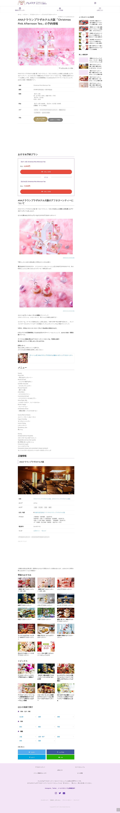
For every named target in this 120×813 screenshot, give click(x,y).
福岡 (39, 717)
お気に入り (100, 9)
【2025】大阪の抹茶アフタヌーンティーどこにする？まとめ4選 (45, 677)
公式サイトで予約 (55, 120)
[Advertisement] (46, 139)
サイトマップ (76, 800)
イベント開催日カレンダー (40, 773)
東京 (20, 727)
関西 (21, 731)
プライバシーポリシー (67, 800)
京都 (58, 736)
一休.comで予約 (40, 119)
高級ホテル (62, 110)
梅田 (50, 507)
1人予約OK (37, 112)
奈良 (20, 740)
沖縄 (58, 717)
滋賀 (39, 740)
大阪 (35, 507)
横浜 (39, 727)
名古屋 (21, 717)
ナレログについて (44, 800)
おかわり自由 (46, 112)
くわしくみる (47, 171)
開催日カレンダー (20, 9)
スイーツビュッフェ (80, 767)
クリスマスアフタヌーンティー (48, 110)
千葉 (58, 727)
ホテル (36, 110)
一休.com (43, 531)
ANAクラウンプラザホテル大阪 (42, 499)
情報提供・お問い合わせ (55, 800)
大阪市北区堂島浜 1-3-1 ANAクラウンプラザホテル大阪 (50, 512)
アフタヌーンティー (24, 537)
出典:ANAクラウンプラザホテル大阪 (68, 257)
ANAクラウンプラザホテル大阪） (61, 499)
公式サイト (37, 531)
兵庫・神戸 (41, 736)
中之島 (40, 507)
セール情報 (60, 9)
